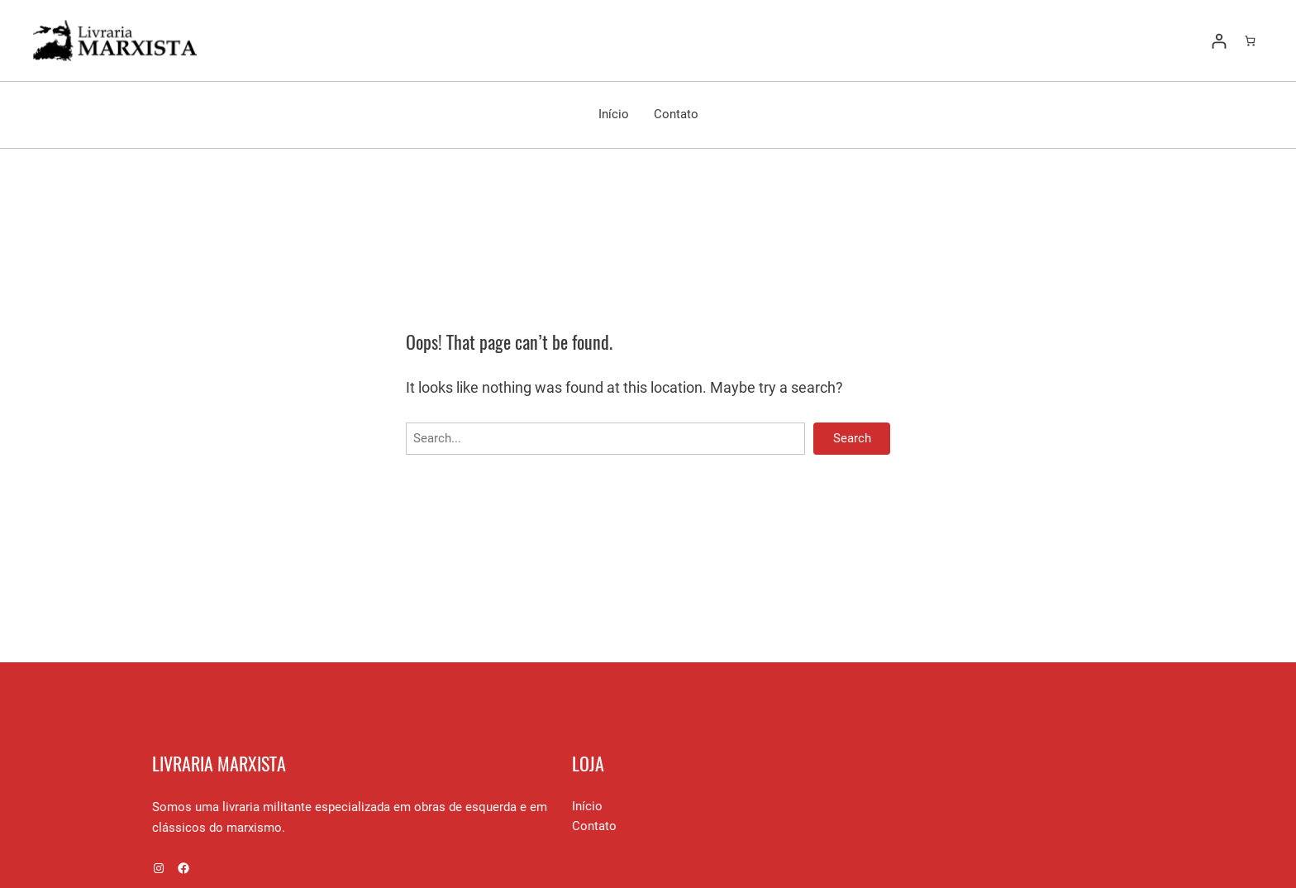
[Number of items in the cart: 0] (1250, 41)
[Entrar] (1218, 41)
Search (852, 438)
